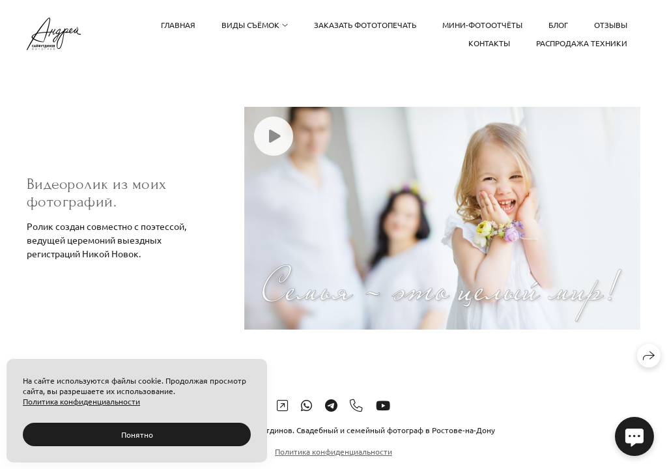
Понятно (137, 434)
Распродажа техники (581, 43)
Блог (558, 25)
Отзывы (610, 25)
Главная (178, 25)
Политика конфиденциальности (333, 451)
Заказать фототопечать (365, 25)
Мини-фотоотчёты (482, 25)
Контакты (489, 43)
